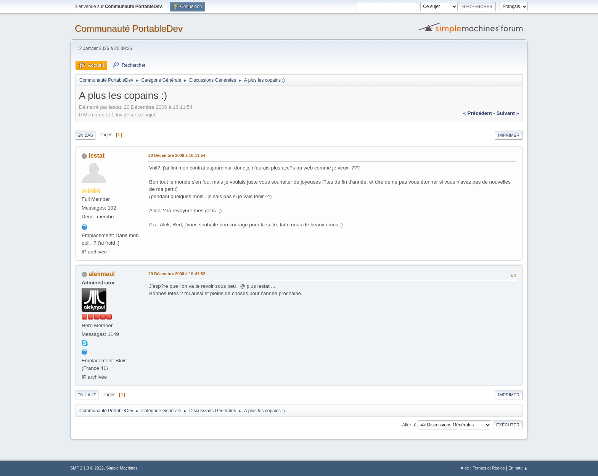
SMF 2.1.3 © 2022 (87, 468)
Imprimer (508, 135)
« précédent (477, 113)
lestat (96, 155)
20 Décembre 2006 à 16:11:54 (176, 155)
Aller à (408, 424)
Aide (465, 468)
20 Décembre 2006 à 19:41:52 (176, 273)
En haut (86, 394)
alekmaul (101, 274)
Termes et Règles (489, 468)
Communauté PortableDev (129, 28)
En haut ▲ (518, 468)
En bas (85, 135)
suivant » (508, 113)
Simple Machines (121, 468)
